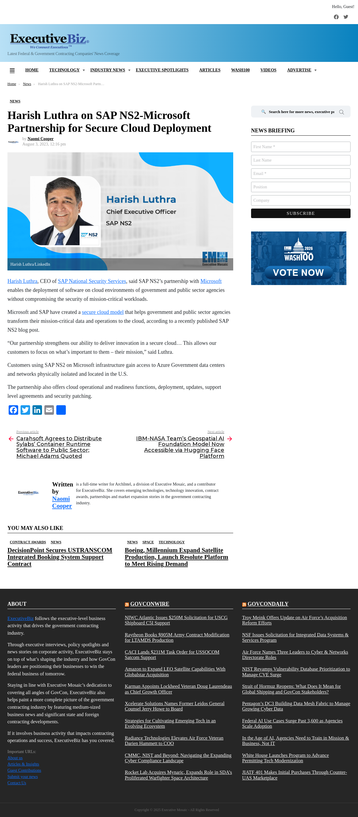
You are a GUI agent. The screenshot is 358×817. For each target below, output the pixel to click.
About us (15, 758)
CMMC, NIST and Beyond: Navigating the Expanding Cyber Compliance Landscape (178, 758)
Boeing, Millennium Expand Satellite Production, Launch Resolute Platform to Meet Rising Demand (176, 557)
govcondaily (268, 604)
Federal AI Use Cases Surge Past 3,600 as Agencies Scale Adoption (292, 723)
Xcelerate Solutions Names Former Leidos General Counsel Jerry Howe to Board (175, 706)
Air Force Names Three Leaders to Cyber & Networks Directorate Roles (295, 654)
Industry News (107, 70)
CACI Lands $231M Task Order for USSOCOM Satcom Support (172, 654)
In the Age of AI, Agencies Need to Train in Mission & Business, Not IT (295, 740)
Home (31, 70)
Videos (268, 70)
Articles (209, 70)
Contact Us (16, 783)
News (56, 542)
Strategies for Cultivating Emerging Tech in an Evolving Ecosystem (170, 723)
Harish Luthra (22, 281)
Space (148, 542)
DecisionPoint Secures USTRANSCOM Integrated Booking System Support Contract (59, 557)
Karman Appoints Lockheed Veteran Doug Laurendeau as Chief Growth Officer (178, 689)
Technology (64, 70)
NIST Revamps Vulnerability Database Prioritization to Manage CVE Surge (296, 671)
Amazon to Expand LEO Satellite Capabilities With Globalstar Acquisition (175, 671)
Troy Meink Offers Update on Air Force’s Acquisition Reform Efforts (294, 620)
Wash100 (240, 70)
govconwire (149, 604)
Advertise (299, 70)
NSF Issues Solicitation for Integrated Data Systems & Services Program (295, 637)
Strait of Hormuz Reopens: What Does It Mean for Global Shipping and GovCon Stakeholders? (291, 689)
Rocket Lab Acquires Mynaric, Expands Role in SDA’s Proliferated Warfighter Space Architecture (178, 775)
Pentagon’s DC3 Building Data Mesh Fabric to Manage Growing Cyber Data (296, 706)
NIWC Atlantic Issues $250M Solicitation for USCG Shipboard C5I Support (176, 620)
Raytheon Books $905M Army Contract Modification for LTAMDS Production (177, 637)
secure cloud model (103, 312)
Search (342, 113)
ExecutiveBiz (20, 618)
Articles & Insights (23, 764)
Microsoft (211, 281)
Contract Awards (28, 542)
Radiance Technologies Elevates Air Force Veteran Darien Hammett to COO (174, 740)
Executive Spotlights (162, 70)
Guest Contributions (24, 770)
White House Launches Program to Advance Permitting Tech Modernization (285, 758)
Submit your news (22, 776)
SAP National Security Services (92, 281)
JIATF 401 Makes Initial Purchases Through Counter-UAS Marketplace (294, 775)
